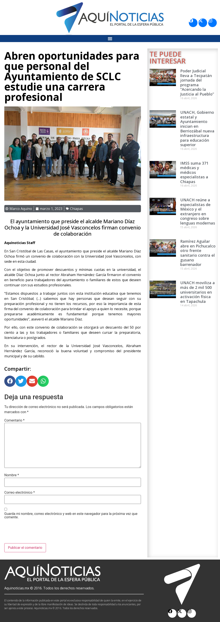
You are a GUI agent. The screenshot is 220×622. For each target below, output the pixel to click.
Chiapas (76, 208)
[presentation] (37, 532)
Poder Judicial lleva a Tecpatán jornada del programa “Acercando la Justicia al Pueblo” (197, 82)
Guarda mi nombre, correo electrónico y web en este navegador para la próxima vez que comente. (71, 515)
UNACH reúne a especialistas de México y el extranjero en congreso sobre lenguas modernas (197, 211)
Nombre (11, 475)
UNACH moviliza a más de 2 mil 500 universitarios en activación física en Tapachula (197, 292)
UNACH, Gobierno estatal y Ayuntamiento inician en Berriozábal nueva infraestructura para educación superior (197, 128)
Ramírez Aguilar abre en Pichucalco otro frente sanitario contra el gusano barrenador (197, 253)
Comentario (14, 420)
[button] (110, 38)
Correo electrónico (19, 492)
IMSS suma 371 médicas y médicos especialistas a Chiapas (194, 172)
